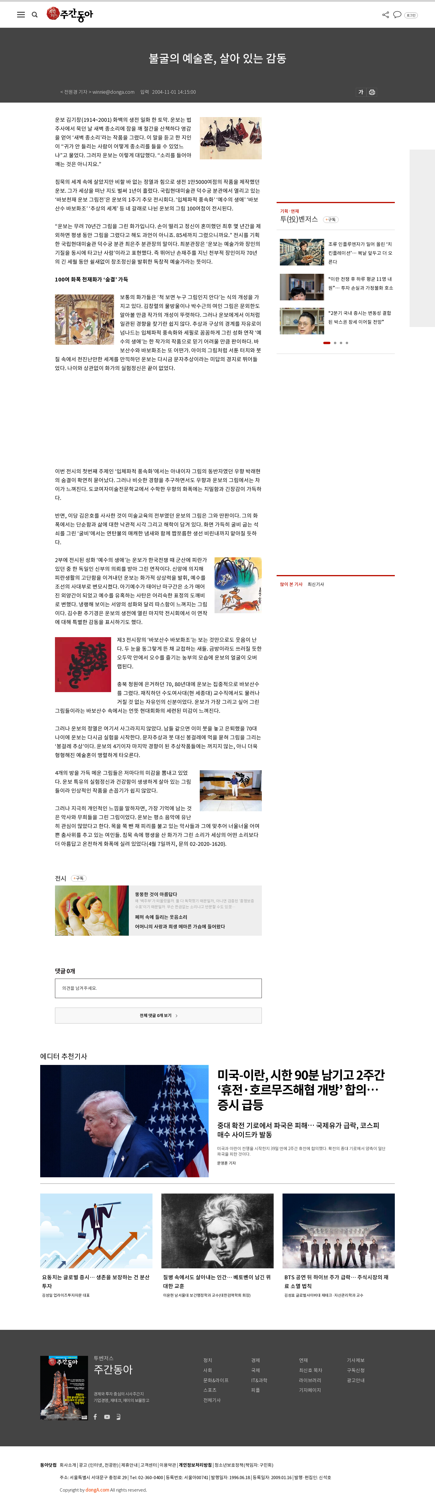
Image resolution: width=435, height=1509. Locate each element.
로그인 (411, 15)
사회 (207, 1370)
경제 (255, 1360)
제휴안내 (129, 1465)
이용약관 (168, 1465)
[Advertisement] (143, 419)
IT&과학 (259, 1380)
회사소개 (68, 1465)
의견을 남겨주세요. (79, 988)
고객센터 (148, 1465)
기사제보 (356, 1360)
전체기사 (212, 1400)
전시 (60, 879)
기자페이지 (310, 1390)
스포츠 (210, 1390)
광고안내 (356, 1380)
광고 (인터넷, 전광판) (99, 1465)
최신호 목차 (310, 1370)
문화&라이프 (216, 1380)
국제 (255, 1370)
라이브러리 (310, 1380)
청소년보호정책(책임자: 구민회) (244, 1465)
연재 (303, 1360)
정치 (207, 1360)
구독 (80, 878)
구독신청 (356, 1370)
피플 (255, 1390)
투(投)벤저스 (299, 219)
